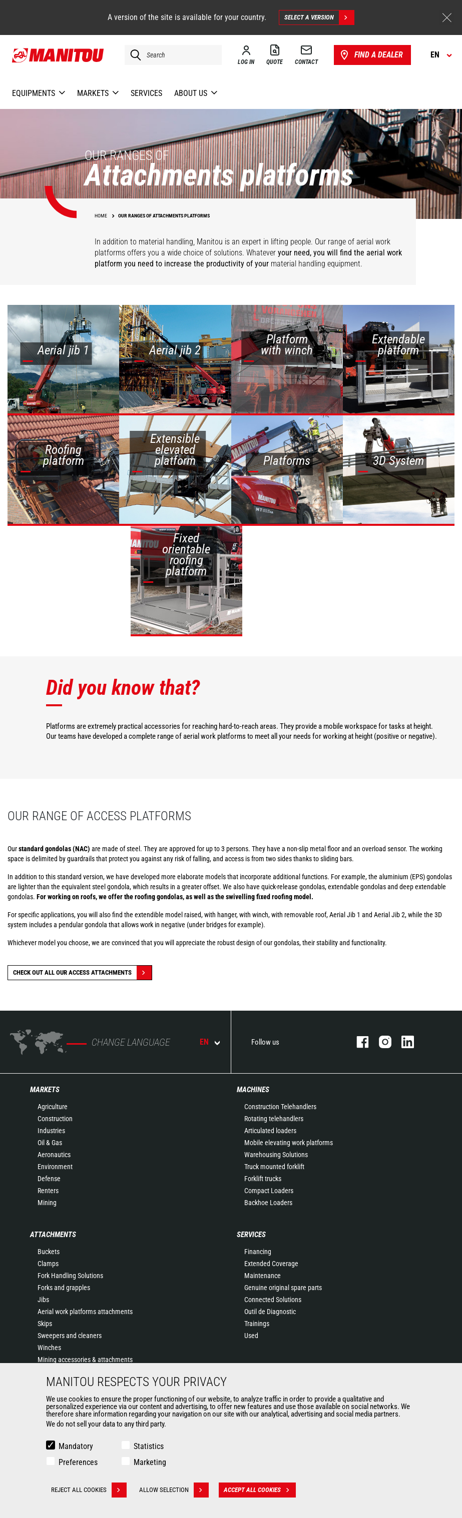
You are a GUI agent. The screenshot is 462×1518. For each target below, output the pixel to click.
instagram (380, 1042)
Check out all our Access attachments (82, 973)
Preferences (78, 1462)
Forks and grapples (64, 1288)
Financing (257, 1252)
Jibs (43, 1300)
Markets (45, 1089)
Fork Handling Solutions (70, 1276)
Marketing (150, 1462)
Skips (45, 1324)
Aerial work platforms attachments (85, 1312)
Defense (49, 1179)
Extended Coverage (271, 1264)
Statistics (149, 1446)
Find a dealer (370, 55)
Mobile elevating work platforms (288, 1143)
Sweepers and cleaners (70, 1336)
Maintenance (262, 1276)
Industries (51, 1131)
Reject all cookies (89, 1490)
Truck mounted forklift (274, 1167)
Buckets (49, 1252)
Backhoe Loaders (268, 1203)
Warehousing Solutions (276, 1155)
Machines (253, 1089)
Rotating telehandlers (273, 1119)
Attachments (53, 1234)
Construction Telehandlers (280, 1107)
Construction (55, 1119)
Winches (49, 1348)
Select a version (319, 17)
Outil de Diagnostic (270, 1312)
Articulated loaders (270, 1131)
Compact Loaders (268, 1191)
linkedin (402, 1042)
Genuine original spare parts (283, 1288)
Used (251, 1336)
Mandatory (76, 1446)
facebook (357, 1042)
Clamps (48, 1264)
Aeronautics (54, 1155)
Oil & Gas (50, 1143)
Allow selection (174, 1490)
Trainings (256, 1324)
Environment (55, 1167)
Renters (48, 1191)
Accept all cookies (260, 1490)
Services (251, 1234)
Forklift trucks (262, 1179)
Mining (47, 1203)
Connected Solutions (272, 1300)
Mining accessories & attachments (85, 1360)
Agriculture (53, 1107)
